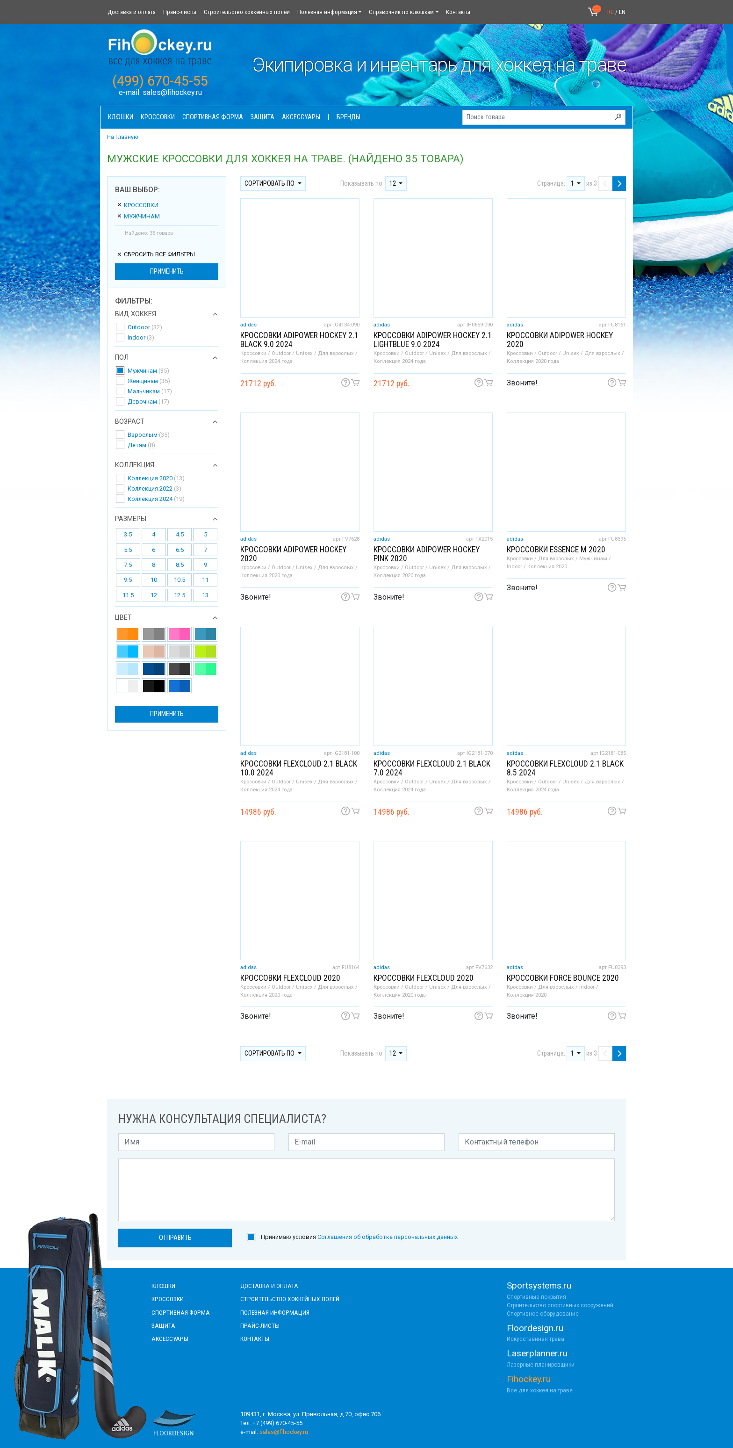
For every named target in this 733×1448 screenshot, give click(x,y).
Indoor (141, 337)
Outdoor (145, 327)
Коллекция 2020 (156, 478)
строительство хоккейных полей (289, 1299)
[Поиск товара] (543, 117)
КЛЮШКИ (163, 1285)
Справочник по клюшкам (401, 11)
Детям (141, 445)
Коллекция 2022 (154, 488)
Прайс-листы (179, 11)
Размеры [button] (130, 519)
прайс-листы (260, 1325)
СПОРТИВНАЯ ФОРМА (180, 1312)
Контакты (458, 11)
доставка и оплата (269, 1285)
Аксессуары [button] (301, 117)
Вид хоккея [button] (135, 314)
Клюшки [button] (120, 117)
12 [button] (393, 184)
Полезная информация (327, 11)
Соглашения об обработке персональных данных (387, 1236)
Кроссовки (137, 205)
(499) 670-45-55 (160, 81)
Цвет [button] (123, 618)
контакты (254, 1338)
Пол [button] (122, 358)
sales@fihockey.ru (172, 92)
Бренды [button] (348, 117)
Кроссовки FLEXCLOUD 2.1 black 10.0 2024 (298, 768)
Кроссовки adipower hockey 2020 (560, 340)
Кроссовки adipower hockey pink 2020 (427, 554)
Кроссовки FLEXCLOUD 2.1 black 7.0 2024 (432, 768)
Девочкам (148, 401)
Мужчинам (138, 216)
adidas (248, 325)
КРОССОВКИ (167, 1299)
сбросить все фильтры (155, 254)
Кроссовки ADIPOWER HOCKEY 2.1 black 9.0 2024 (299, 340)
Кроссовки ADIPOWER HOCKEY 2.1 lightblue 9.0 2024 (433, 340)
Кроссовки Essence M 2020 (556, 549)
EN (622, 11)
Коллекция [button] (134, 465)
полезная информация (274, 1312)
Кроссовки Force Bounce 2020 (563, 978)
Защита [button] (262, 117)
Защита (163, 1325)
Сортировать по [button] (270, 184)
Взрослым (149, 434)
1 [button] (573, 184)
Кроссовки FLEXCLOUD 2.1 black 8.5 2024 (565, 768)
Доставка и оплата (132, 11)
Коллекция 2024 (156, 498)
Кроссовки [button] (158, 117)
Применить (167, 271)
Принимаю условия (359, 1236)
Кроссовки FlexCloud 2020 (290, 978)
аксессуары (169, 1338)
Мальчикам (150, 391)
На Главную (122, 137)
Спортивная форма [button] (212, 117)
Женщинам (149, 380)
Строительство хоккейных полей (247, 11)
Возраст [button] (129, 422)
